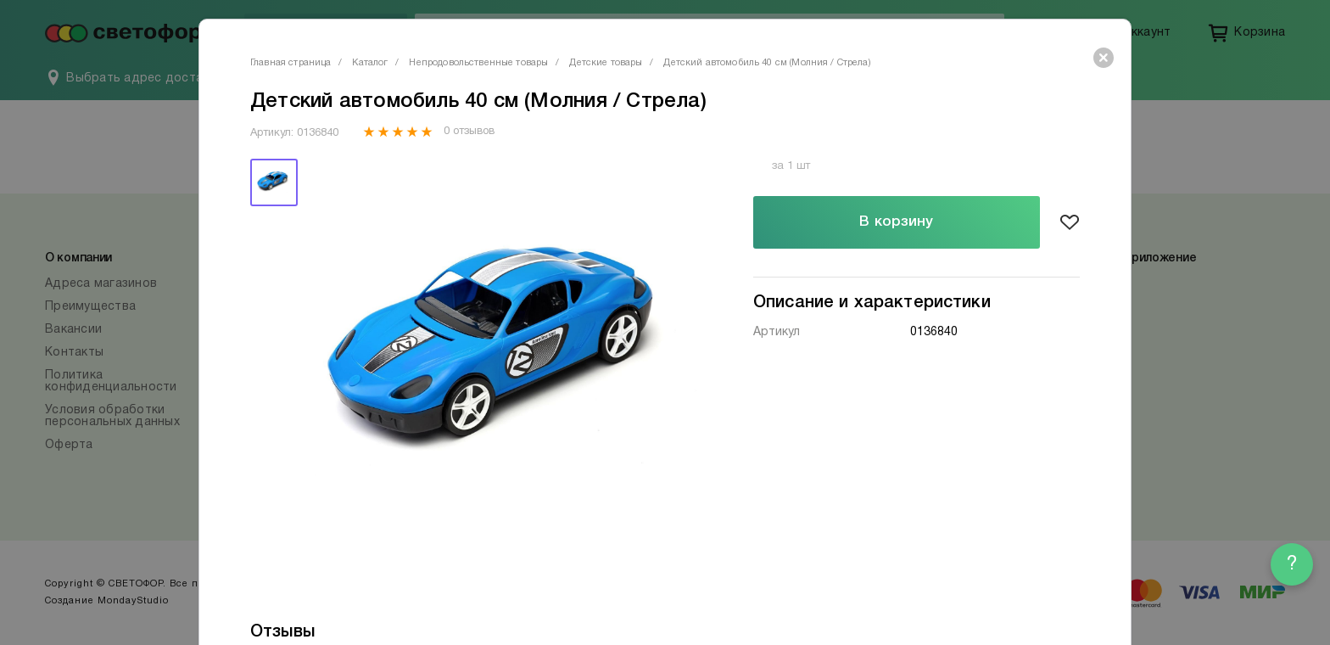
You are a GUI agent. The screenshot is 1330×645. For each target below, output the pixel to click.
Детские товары (605, 63)
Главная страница (290, 63)
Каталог (370, 63)
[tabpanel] (506, 360)
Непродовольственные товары (478, 63)
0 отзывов (469, 131)
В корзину (896, 222)
